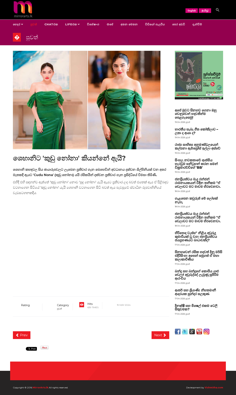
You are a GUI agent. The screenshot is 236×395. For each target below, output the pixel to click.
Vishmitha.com (214, 387)
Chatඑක (51, 24)
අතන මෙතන (129, 24)
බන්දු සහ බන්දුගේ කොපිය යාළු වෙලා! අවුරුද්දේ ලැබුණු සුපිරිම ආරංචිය (197, 275)
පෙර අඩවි (178, 24)
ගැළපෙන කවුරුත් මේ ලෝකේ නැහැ (196, 200)
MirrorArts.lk (40, 387)
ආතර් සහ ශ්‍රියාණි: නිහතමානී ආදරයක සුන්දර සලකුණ (195, 292)
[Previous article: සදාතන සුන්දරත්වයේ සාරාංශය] (21, 335)
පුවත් (33, 24)
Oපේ (110, 24)
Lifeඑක (71, 24)
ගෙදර (16, 24)
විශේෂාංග (93, 24)
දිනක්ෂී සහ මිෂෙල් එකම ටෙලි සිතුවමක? (196, 307)
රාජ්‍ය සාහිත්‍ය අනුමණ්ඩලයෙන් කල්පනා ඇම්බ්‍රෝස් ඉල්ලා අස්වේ (197, 146)
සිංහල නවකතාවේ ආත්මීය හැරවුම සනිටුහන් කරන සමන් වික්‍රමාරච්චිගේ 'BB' (196, 164)
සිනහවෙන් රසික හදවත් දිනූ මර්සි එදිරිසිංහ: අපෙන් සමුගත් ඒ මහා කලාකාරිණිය (198, 255)
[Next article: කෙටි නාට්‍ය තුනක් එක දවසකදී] (160, 335)
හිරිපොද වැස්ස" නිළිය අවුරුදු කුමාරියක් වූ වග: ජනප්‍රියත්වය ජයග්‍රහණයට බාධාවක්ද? (196, 236)
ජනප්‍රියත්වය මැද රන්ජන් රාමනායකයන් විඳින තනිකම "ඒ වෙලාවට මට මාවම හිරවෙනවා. (198, 183)
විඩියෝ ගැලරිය (155, 24)
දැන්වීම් (197, 24)
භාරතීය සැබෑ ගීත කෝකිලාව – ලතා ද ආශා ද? (196, 131)
